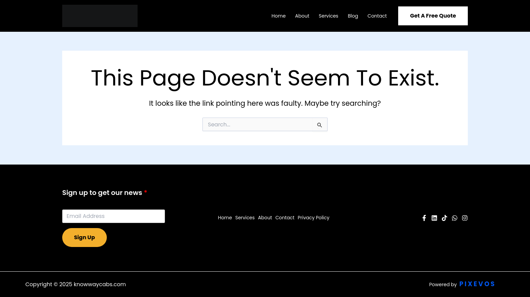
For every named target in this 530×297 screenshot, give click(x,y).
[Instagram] (465, 218)
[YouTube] (434, 218)
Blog (353, 16)
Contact (377, 16)
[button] (433, 15)
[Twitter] (455, 218)
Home (278, 16)
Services (328, 16)
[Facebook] (424, 218)
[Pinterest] (444, 218)
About (302, 16)
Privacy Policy (313, 217)
